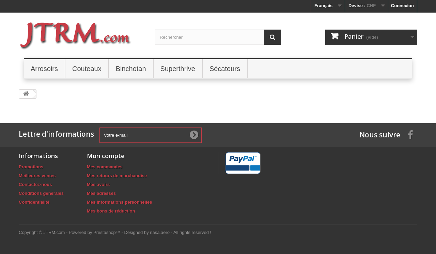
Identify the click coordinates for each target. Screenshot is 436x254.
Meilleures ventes (37, 175)
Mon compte (106, 156)
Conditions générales (41, 193)
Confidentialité (34, 202)
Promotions (31, 166)
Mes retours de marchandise (117, 175)
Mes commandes (105, 166)
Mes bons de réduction (111, 211)
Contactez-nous (35, 184)
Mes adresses (101, 193)
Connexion (402, 5)
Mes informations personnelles (119, 202)
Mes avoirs (98, 184)
